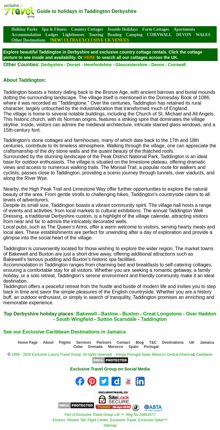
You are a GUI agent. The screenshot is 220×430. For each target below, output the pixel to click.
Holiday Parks (24, 29)
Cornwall (177, 64)
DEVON (183, 34)
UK (191, 342)
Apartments (184, 29)
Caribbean (204, 354)
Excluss (58, 420)
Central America (179, 354)
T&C (153, 342)
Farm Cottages (155, 29)
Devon (157, 64)
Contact (123, 342)
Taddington (154, 319)
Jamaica (207, 342)
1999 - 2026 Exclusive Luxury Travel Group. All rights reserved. (62, 354)
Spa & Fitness (54, 29)
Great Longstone (162, 313)
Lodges (51, 34)
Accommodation (26, 34)
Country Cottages (87, 29)
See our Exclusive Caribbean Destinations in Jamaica (64, 331)
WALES (203, 34)
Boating (115, 34)
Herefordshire (98, 64)
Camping (134, 34)
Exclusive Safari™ (152, 420)
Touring (96, 34)
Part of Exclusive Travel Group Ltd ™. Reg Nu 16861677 (109, 415)
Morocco (115, 347)
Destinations (173, 342)
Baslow (109, 313)
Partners (104, 342)
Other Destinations (28, 40)
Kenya (121, 354)
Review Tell (76, 420)
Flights (65, 342)
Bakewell (86, 313)
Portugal (151, 347)
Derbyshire (52, 64)
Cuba (78, 347)
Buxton (130, 313)
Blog (140, 342)
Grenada (95, 347)
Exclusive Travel (123, 420)
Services (83, 342)
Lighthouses (73, 34)
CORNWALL (159, 34)
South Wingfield (74, 319)
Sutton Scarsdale (117, 319)
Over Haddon (201, 313)
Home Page (27, 342)
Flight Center (97, 420)
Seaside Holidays (123, 29)
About (48, 342)
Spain (134, 347)
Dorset (73, 64)
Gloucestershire (131, 64)
